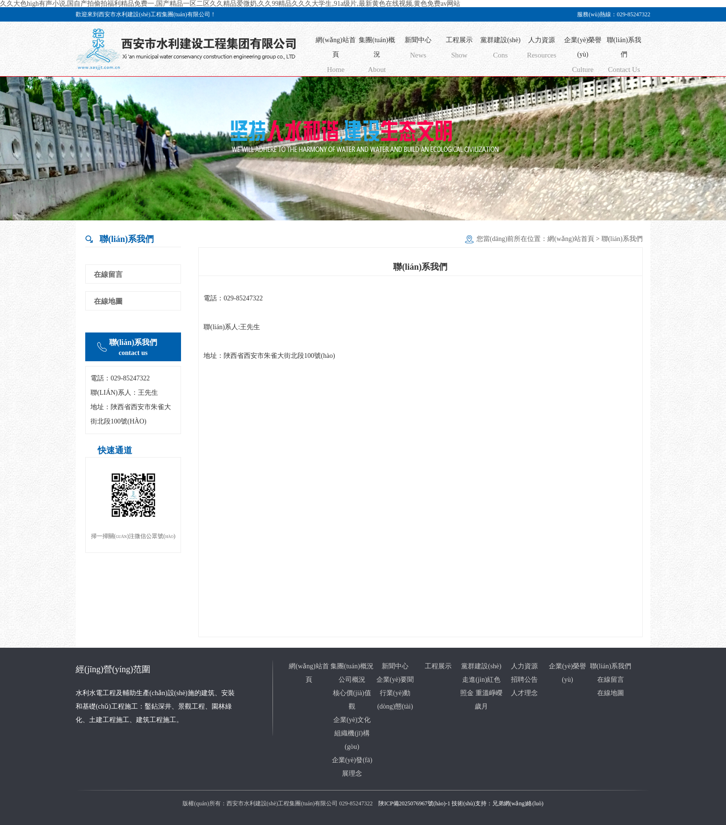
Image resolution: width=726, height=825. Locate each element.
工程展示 (459, 49)
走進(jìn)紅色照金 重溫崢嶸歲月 (481, 693)
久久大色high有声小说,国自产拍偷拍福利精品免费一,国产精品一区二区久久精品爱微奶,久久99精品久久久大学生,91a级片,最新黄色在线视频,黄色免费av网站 (230, 3)
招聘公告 (524, 679)
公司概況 (352, 679)
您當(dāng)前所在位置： (512, 238)
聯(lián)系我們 (624, 56)
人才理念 (524, 693)
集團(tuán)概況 (376, 56)
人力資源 (541, 49)
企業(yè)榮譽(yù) (582, 56)
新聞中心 (418, 49)
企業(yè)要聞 (395, 679)
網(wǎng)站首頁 (335, 56)
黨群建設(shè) (500, 49)
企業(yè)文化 (352, 719)
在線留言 (108, 274)
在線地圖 (108, 301)
